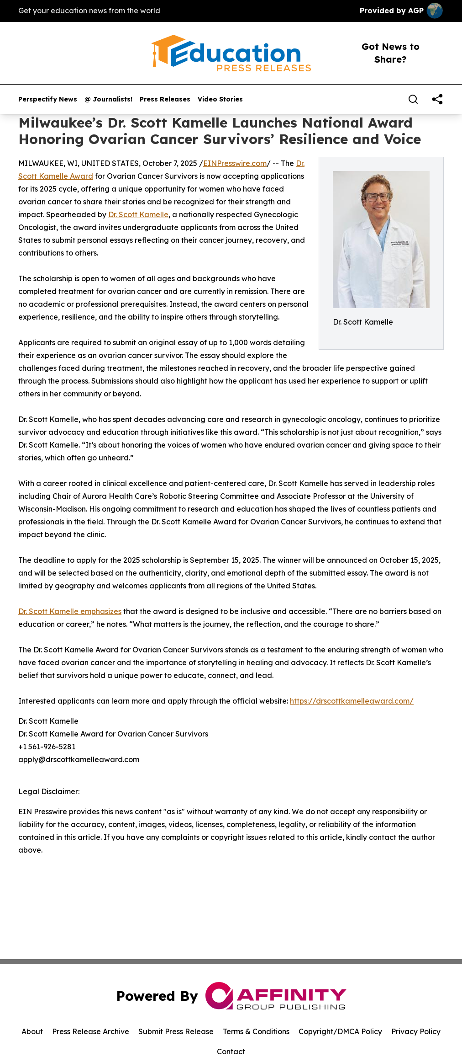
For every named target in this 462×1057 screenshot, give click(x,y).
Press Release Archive (90, 1031)
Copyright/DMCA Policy (340, 1031)
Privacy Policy (416, 1031)
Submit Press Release (176, 1031)
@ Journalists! (108, 99)
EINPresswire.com (235, 163)
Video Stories (220, 99)
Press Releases (165, 99)
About (32, 1031)
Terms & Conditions (256, 1031)
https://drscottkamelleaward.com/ (352, 700)
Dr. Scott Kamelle (138, 214)
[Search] (413, 99)
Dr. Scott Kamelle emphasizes (69, 611)
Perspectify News (47, 99)
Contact (231, 1051)
